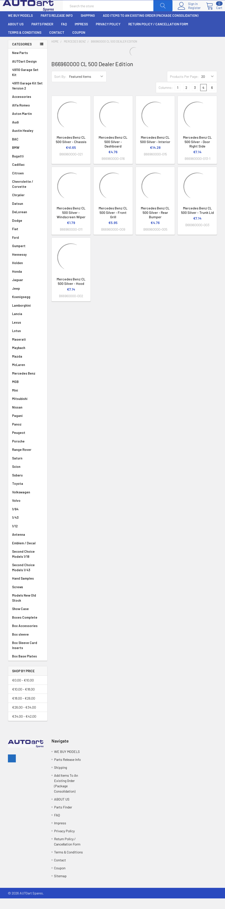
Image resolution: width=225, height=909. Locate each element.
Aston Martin (27, 124)
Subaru (27, 485)
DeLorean (27, 222)
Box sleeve (20, 645)
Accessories (21, 107)
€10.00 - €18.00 (23, 700)
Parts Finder (42, 35)
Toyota (27, 494)
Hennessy (27, 265)
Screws (17, 597)
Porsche (27, 451)
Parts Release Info (57, 26)
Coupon (78, 43)
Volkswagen (27, 502)
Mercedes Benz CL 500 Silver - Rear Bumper (155, 223)
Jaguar (27, 290)
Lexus (27, 333)
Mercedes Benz (27, 383)
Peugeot (27, 443)
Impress (81, 35)
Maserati (27, 350)
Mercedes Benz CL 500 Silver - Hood (71, 291)
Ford (27, 248)
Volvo (27, 511)
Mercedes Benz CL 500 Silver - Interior (155, 150)
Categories (22, 55)
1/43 (27, 528)
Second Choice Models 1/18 (23, 564)
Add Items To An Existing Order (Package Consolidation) (150, 26)
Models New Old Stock (24, 608)
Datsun (27, 214)
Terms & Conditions (24, 43)
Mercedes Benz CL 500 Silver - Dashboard (113, 152)
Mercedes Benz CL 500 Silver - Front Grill (113, 223)
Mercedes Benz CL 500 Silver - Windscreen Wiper (71, 223)
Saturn (17, 469)
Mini (27, 400)
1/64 (27, 519)
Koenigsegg (27, 307)
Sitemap (60, 886)
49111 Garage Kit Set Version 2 (27, 96)
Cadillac (27, 175)
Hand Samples (23, 589)
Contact (56, 43)
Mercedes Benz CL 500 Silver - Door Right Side (197, 152)
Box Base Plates (24, 667)
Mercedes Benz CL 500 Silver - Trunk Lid (197, 221)
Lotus (27, 341)
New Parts (20, 63)
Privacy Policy (108, 35)
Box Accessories (25, 636)
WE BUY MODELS (20, 26)
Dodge (27, 231)
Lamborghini (27, 316)
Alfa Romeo (27, 115)
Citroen (27, 183)
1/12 (27, 536)
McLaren (27, 375)
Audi (27, 132)
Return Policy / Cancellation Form (158, 35)
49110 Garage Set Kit (25, 82)
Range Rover (27, 460)
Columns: (166, 98)
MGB (27, 392)
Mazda (27, 367)
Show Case (20, 619)
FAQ (64, 35)
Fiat (27, 239)
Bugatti (27, 166)
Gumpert (27, 256)
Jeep (27, 299)
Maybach (27, 358)
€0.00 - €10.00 (23, 691)
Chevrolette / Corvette (27, 195)
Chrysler (27, 205)
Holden (27, 273)
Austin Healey (27, 141)
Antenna (27, 545)
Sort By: (60, 87)
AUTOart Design (24, 72)
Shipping (88, 26)
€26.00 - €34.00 (24, 718)
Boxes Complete (24, 628)
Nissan (27, 417)
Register (189, 13)
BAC (15, 150)
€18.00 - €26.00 (23, 709)
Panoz (17, 435)
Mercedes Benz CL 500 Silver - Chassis (71, 150)
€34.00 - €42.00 (24, 727)
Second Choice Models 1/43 (23, 577)
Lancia (27, 324)
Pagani (27, 426)
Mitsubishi (27, 409)
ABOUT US (16, 35)
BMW (27, 158)
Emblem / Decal (27, 553)
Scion (16, 477)
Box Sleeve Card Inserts (24, 655)
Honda (27, 282)
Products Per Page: (184, 87)
